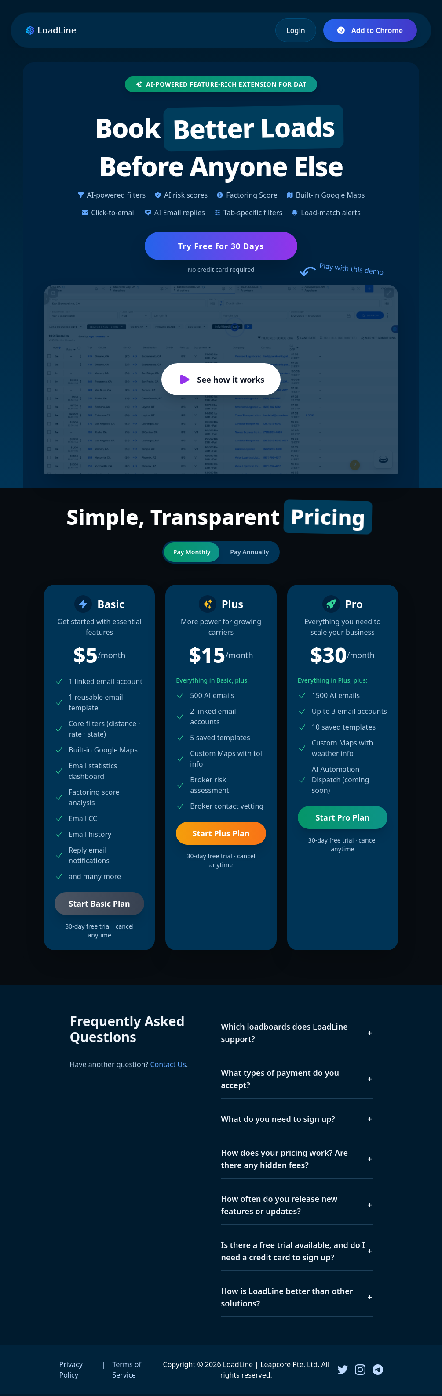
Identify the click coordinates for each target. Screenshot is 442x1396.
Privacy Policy (71, 1371)
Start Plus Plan (220, 835)
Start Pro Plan (342, 819)
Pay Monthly (190, 554)
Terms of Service (127, 1371)
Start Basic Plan (99, 905)
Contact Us (168, 1066)
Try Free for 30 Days (221, 247)
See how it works (220, 381)
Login (295, 30)
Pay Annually (251, 554)
